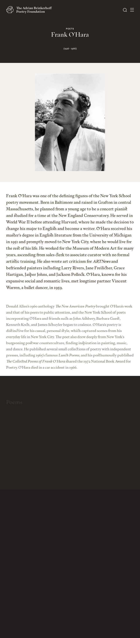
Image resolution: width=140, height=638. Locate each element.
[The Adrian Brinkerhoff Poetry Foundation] (30, 10)
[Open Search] (125, 10)
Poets (70, 29)
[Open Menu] (132, 10)
